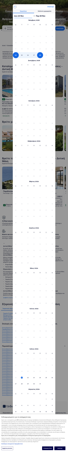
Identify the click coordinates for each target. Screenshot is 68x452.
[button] (46, 30)
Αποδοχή (59, 448)
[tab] (23, 11)
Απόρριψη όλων (47, 448)
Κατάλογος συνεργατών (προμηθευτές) (12, 443)
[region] (34, 433)
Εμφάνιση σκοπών (7, 448)
